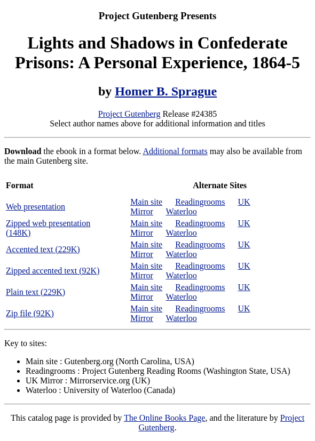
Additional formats (175, 151)
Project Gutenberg (129, 113)
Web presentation (35, 206)
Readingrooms (200, 201)
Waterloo (181, 211)
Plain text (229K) (35, 291)
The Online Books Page (164, 417)
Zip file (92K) (30, 313)
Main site (146, 201)
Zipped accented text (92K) (52, 270)
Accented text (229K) (43, 249)
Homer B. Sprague (166, 91)
